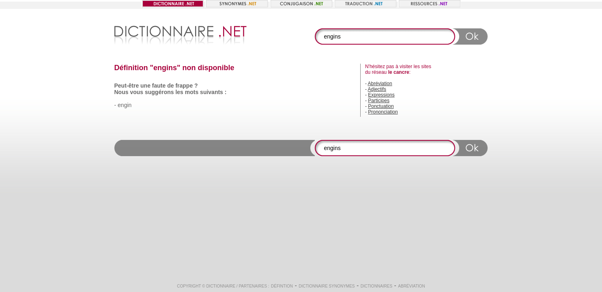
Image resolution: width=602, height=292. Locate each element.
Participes (378, 100)
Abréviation (380, 83)
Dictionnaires (376, 286)
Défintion (282, 286)
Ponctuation (380, 106)
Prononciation (383, 112)
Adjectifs (377, 89)
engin (124, 105)
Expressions (381, 95)
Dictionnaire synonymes (327, 286)
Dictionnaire (220, 286)
